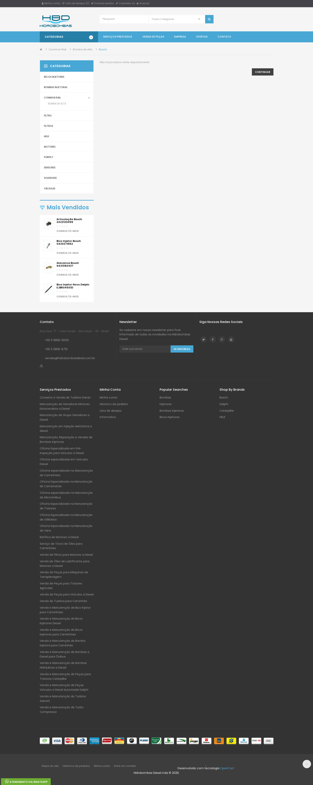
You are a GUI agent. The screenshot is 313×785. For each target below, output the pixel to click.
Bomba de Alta (82, 49)
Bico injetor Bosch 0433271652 (69, 242)
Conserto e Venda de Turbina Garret (65, 397)
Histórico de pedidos (114, 404)
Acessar (143, 3)
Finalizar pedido (102, 3)
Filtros (48, 126)
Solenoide (50, 178)
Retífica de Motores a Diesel (59, 537)
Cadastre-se (125, 3)
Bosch (103, 49)
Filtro (48, 115)
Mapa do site (50, 766)
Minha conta (51, 3)
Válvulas (49, 188)
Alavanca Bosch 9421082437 (68, 264)
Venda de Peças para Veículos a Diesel (67, 594)
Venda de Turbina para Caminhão (63, 601)
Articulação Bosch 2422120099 (69, 220)
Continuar (262, 72)
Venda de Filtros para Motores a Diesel (66, 555)
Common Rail (57, 49)
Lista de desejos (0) (75, 3)
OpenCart (227, 768)
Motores (50, 146)
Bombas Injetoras (55, 87)
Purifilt (48, 157)
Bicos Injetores (54, 76)
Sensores (50, 167)
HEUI (46, 136)
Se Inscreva (182, 349)
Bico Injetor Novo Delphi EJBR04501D (73, 286)
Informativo (108, 417)
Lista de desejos (111, 411)
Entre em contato (125, 766)
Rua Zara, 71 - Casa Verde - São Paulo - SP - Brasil (74, 331)
